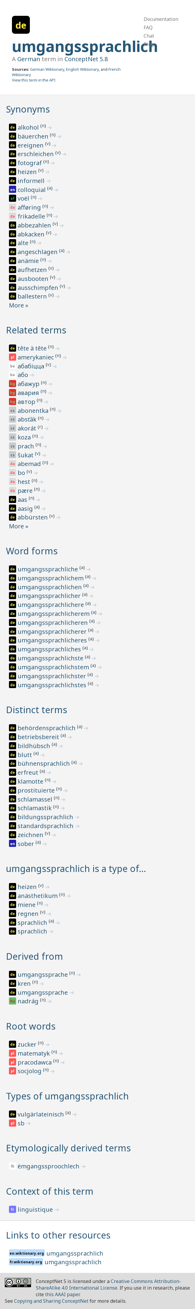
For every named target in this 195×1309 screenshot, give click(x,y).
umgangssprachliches (50, 649)
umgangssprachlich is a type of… (76, 868)
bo (22, 473)
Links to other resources (58, 1235)
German (28, 59)
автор (27, 402)
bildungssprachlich (46, 817)
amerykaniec (36, 357)
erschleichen (36, 154)
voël (24, 198)
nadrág (29, 1001)
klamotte (31, 781)
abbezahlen (35, 225)
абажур (29, 384)
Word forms (32, 551)
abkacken (32, 234)
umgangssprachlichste (51, 658)
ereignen (31, 145)
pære (26, 491)
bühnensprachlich (44, 763)
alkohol (29, 127)
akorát (28, 428)
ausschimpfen (39, 288)
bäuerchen (34, 136)
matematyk (34, 1053)
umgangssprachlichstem (54, 667)
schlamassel (36, 799)
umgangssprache (43, 974)
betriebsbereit (39, 737)
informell (32, 181)
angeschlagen (38, 252)
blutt (25, 755)
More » (18, 305)
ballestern (33, 296)
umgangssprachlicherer (53, 631)
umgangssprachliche (48, 569)
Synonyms (28, 109)
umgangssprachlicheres (53, 640)
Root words (31, 1026)
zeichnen (31, 835)
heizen (28, 172)
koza (25, 437)
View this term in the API (34, 80)
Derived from (34, 956)
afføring (30, 207)
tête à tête (33, 348)
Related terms (36, 330)
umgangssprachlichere (51, 605)
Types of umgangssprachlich (67, 1096)
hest (25, 482)
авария (29, 393)
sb (22, 1123)
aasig (26, 508)
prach (27, 446)
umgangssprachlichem (51, 578)
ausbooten (34, 279)
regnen (29, 914)
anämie (29, 261)
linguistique (36, 1209)
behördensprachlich (47, 728)
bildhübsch (35, 746)
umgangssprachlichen (50, 587)
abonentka (34, 411)
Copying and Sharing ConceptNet (51, 1301)
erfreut (29, 772)
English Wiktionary (82, 69)
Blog (149, 44)
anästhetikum (38, 896)
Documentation (161, 19)
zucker (28, 1044)
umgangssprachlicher (50, 596)
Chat (149, 36)
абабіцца (32, 366)
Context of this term (49, 1191)
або (24, 375)
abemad (30, 464)
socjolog (30, 1071)
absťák (28, 419)
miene (27, 905)
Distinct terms (36, 710)
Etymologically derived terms (68, 1148)
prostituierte (37, 790)
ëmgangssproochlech (49, 1166)
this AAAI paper (62, 1294)
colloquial (32, 190)
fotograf (30, 163)
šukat (26, 455)
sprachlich (33, 923)
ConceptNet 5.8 (86, 59)
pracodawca (35, 1062)
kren (25, 983)
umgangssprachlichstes (53, 685)
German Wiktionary (47, 69)
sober (27, 844)
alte (24, 243)
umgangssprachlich (85, 46)
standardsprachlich (46, 826)
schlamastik (35, 808)
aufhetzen (33, 270)
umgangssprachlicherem (54, 614)
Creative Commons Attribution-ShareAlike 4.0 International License (108, 1284)
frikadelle (32, 216)
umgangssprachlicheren (53, 623)
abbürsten (33, 517)
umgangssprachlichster (52, 676)
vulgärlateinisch (41, 1114)
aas (23, 500)
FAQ (148, 27)
